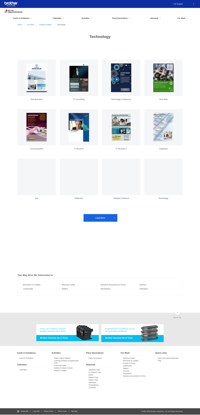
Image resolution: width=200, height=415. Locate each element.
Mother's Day (93, 378)
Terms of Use (62, 412)
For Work (30, 25)
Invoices (144, 285)
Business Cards (69, 285)
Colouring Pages (60, 366)
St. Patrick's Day (95, 373)
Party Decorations (95, 358)
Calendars (145, 289)
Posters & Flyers (45, 25)
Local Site (36, 412)
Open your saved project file (168, 358)
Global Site (22, 412)
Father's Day (93, 380)
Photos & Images (60, 371)
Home (19, 25)
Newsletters (106, 289)
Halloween (92, 383)
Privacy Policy (48, 412)
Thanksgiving (93, 385)
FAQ (159, 361)
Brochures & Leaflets (33, 285)
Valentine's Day (94, 370)
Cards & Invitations (26, 358)
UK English (184, 4)
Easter (91, 375)
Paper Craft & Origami (62, 358)
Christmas (92, 388)
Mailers (65, 289)
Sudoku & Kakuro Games (63, 368)
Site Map (74, 412)
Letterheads (29, 289)
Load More (100, 218)
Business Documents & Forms (115, 285)
